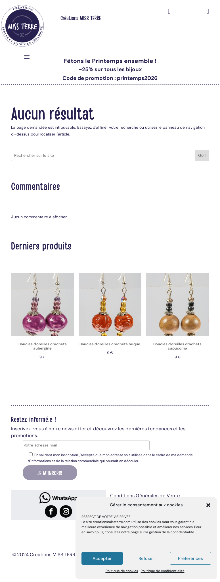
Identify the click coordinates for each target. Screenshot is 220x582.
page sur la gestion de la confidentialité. (163, 532)
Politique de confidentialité (163, 571)
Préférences (190, 558)
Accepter (102, 558)
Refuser (146, 558)
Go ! (202, 155)
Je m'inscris (49, 472)
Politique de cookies (122, 571)
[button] (208, 505)
